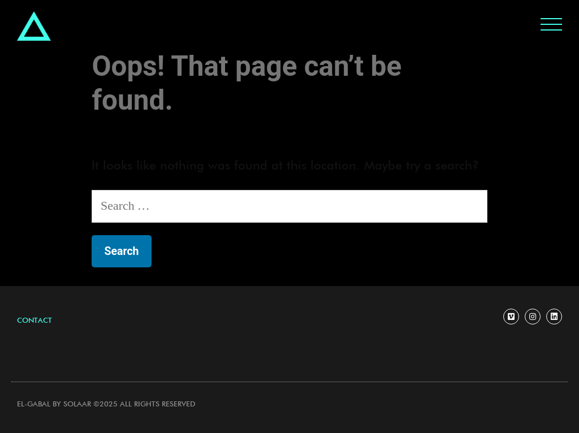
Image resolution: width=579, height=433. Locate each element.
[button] (34, 320)
